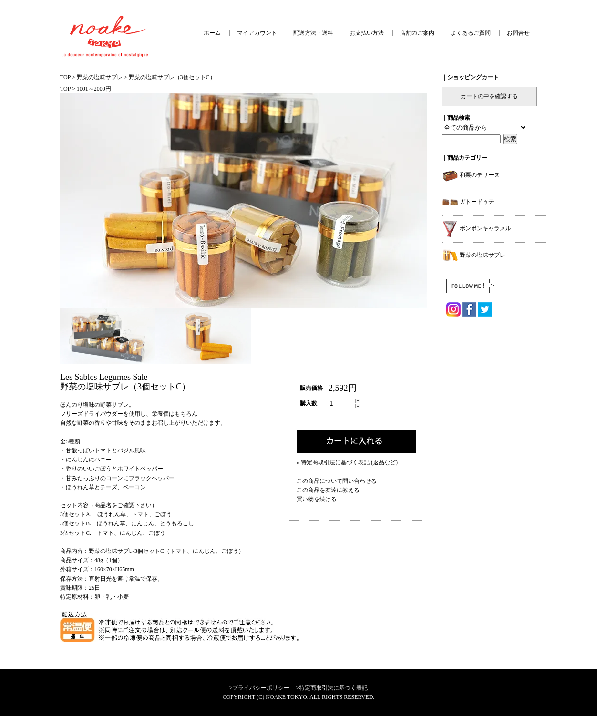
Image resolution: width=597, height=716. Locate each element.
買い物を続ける (317, 499)
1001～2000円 (94, 88)
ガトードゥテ (468, 201)
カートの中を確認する (489, 96)
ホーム (212, 33)
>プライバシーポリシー (259, 688)
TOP (65, 77)
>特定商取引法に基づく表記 (332, 688)
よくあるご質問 (471, 33)
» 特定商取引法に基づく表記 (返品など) (347, 462)
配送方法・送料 (313, 33)
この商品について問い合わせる (337, 481)
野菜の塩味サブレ (100, 77)
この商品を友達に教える (328, 490)
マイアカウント (257, 33)
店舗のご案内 (417, 33)
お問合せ (518, 33)
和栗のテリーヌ (471, 175)
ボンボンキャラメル (476, 228)
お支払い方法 (367, 33)
